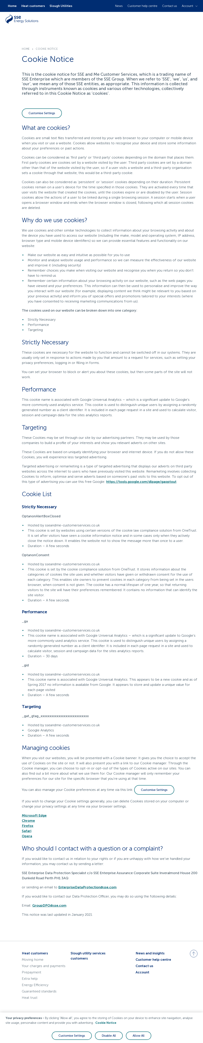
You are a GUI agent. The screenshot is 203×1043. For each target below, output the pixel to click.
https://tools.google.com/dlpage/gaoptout (141, 482)
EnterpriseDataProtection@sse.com (87, 887)
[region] (101, 1027)
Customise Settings (42, 113)
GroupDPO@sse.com (49, 905)
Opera (27, 836)
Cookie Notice (105, 1023)
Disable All (109, 1035)
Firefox (27, 826)
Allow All (139, 1035)
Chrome (28, 821)
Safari (26, 831)
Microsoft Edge (34, 815)
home (26, 48)
